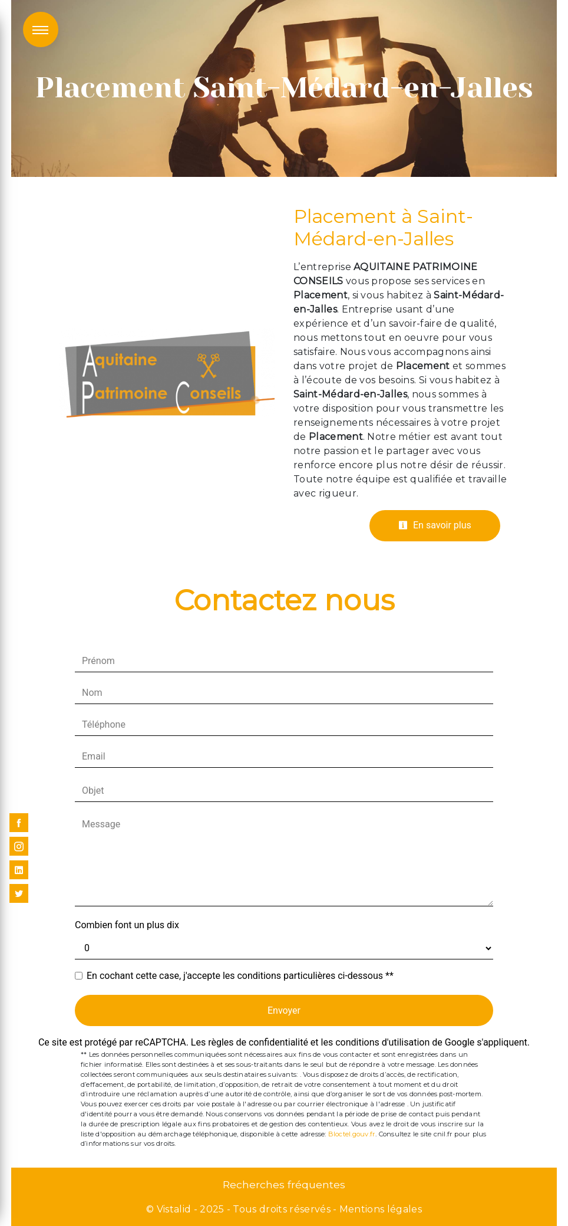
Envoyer (284, 1010)
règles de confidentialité (258, 1042)
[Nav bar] (40, 29)
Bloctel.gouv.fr (351, 1134)
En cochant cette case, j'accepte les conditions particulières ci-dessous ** (240, 975)
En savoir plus (434, 525)
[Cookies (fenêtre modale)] (3, 1219)
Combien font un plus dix (127, 925)
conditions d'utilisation (382, 1042)
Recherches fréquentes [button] (284, 1184)
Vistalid (174, 1209)
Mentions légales (379, 1209)
